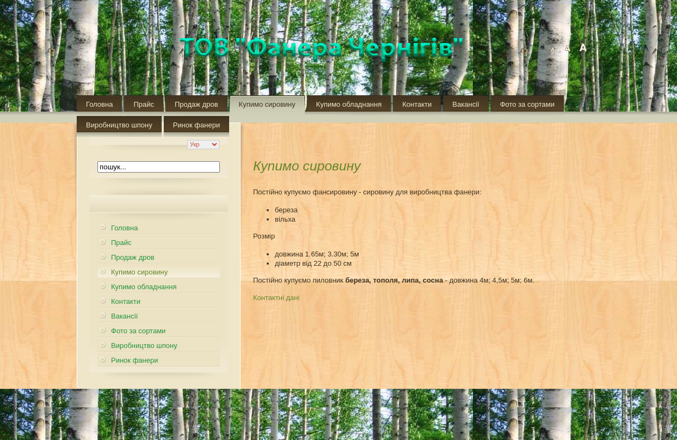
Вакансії (465, 104)
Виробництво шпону (119, 125)
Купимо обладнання (348, 104)
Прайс (143, 104)
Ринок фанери (196, 125)
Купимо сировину (267, 104)
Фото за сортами (527, 104)
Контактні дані (276, 298)
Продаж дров (196, 104)
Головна (99, 104)
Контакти (417, 104)
